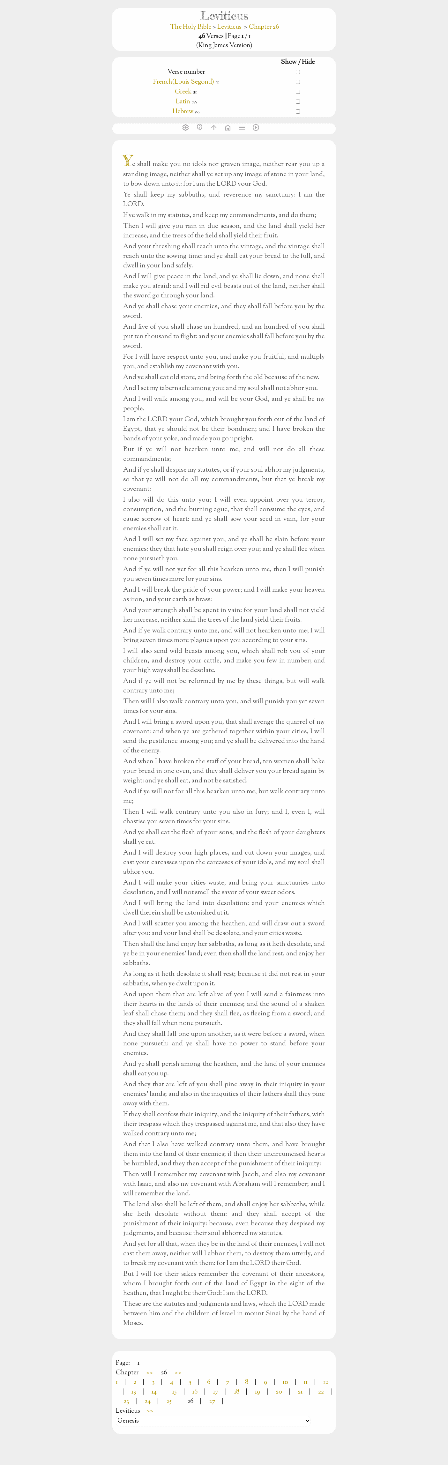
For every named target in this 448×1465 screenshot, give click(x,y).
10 (285, 1382)
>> (178, 1373)
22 (321, 1392)
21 (300, 1392)
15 (174, 1392)
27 (212, 1401)
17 (216, 1392)
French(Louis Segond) (183, 82)
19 (257, 1392)
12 (325, 1382)
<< (149, 1373)
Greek (183, 92)
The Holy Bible (191, 27)
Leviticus (229, 27)
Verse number (186, 72)
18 (236, 1392)
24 (148, 1401)
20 (279, 1392)
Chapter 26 (264, 27)
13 (133, 1392)
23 (126, 1401)
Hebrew (183, 111)
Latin (183, 102)
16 (195, 1392)
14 (154, 1392)
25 (169, 1401)
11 (306, 1382)
